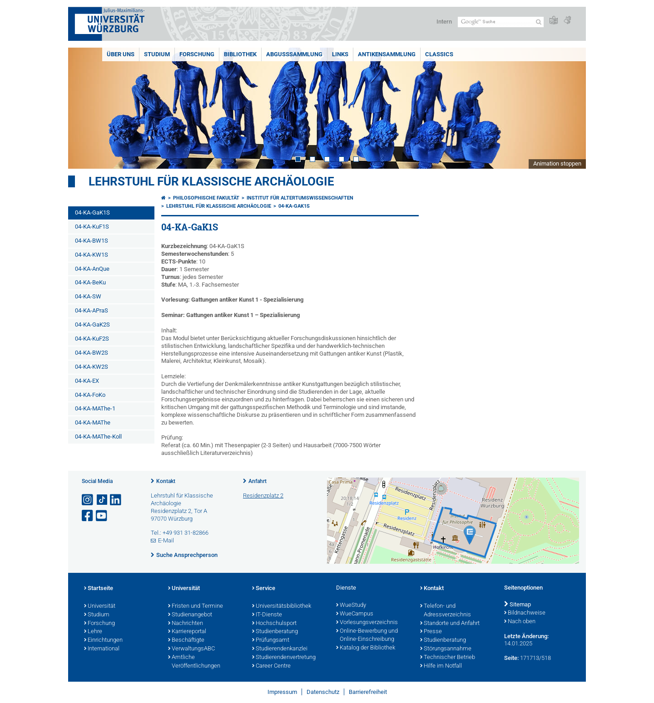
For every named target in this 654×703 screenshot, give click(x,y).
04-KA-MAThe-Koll (98, 436)
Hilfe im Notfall (441, 666)
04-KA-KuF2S (92, 338)
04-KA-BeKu (90, 282)
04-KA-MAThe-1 (95, 408)
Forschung (196, 54)
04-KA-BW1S (91, 240)
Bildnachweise (524, 613)
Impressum (282, 691)
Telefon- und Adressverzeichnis (445, 610)
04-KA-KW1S (91, 254)
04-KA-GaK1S (92, 212)
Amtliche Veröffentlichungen (194, 662)
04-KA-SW (88, 296)
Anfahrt (257, 481)
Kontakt (165, 481)
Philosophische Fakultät (206, 198)
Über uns (120, 54)
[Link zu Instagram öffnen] (88, 500)
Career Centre (271, 666)
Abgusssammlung (294, 54)
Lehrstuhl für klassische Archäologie (211, 181)
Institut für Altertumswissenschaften (300, 198)
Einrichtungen (103, 640)
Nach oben (519, 622)
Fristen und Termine (195, 606)
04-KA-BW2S (91, 352)
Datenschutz (323, 691)
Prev (84, 108)
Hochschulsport (274, 624)
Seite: (511, 657)
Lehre (93, 632)
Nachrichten (185, 624)
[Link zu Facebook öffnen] (88, 516)
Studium (157, 54)
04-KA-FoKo (90, 394)
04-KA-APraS (91, 310)
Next (570, 108)
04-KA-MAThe (92, 422)
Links (340, 54)
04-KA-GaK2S (92, 324)
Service (263, 589)
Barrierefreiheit (368, 691)
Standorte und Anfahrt (450, 624)
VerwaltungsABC (191, 649)
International (101, 649)
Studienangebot (190, 615)
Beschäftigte (186, 640)
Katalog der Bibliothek (365, 648)
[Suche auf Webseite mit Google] (501, 22)
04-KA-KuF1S (92, 226)
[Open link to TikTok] (102, 500)
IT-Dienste (267, 615)
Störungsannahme (445, 649)
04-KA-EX (87, 380)
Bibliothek (240, 54)
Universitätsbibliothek (281, 606)
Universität (99, 606)
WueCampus (354, 614)
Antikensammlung (387, 54)
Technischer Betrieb (447, 658)
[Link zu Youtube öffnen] (102, 516)
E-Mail (166, 540)
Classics (439, 54)
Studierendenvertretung (284, 658)
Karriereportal (187, 632)
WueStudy (351, 605)
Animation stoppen (557, 163)
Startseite (98, 589)
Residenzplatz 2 (263, 495)
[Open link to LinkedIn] (116, 500)
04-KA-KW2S (91, 366)
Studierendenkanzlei (279, 649)
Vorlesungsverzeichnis (367, 623)
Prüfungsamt (270, 640)
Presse (431, 632)
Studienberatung (275, 632)
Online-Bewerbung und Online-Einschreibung (367, 635)
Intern (444, 21)
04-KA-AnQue (92, 268)
